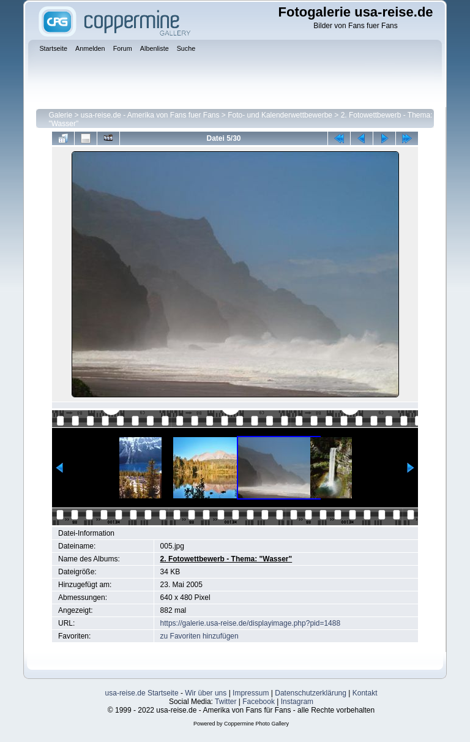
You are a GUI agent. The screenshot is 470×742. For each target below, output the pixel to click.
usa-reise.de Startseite (142, 693)
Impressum (251, 693)
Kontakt (365, 693)
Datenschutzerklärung (310, 693)
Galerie (60, 115)
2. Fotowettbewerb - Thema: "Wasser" (226, 559)
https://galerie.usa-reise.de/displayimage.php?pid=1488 (250, 623)
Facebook (258, 701)
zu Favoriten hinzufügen (199, 636)
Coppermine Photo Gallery (256, 724)
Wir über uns (205, 693)
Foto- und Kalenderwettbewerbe (280, 115)
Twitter (225, 701)
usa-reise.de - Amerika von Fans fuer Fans (150, 115)
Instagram (297, 701)
